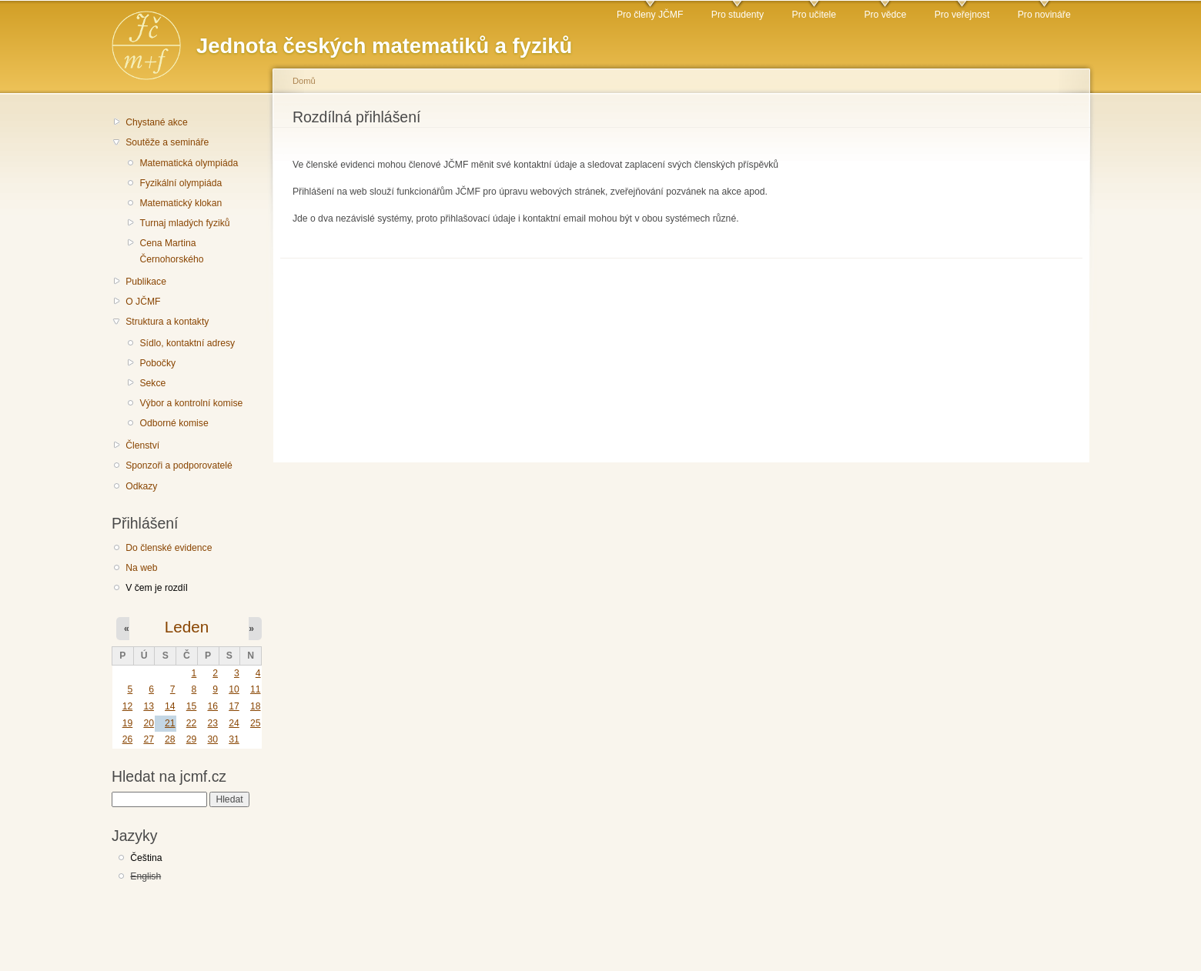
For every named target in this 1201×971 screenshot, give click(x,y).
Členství (142, 445)
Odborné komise (173, 423)
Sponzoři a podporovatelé (179, 465)
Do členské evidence (168, 547)
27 (148, 739)
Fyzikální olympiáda (180, 183)
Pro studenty (737, 14)
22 (191, 723)
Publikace (145, 281)
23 (212, 723)
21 (170, 723)
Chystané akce (156, 122)
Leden (187, 627)
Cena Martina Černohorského (171, 251)
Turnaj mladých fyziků (184, 223)
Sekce (152, 383)
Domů (304, 80)
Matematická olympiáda (188, 163)
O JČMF (142, 301)
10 (234, 689)
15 (191, 706)
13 (148, 706)
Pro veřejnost (962, 14)
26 (127, 739)
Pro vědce (885, 14)
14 (170, 706)
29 (191, 739)
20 (148, 723)
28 (170, 739)
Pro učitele (814, 14)
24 (234, 723)
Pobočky (157, 363)
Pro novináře (1044, 14)
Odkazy (141, 486)
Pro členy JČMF (650, 14)
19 (127, 723)
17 (234, 706)
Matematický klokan (180, 203)
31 (234, 739)
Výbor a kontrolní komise (191, 403)
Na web (141, 567)
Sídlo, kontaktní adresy (187, 343)
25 (255, 723)
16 (212, 706)
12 (127, 706)
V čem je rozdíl (156, 587)
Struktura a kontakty (167, 321)
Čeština (146, 858)
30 (212, 739)
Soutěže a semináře (167, 142)
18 (255, 706)
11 (255, 689)
